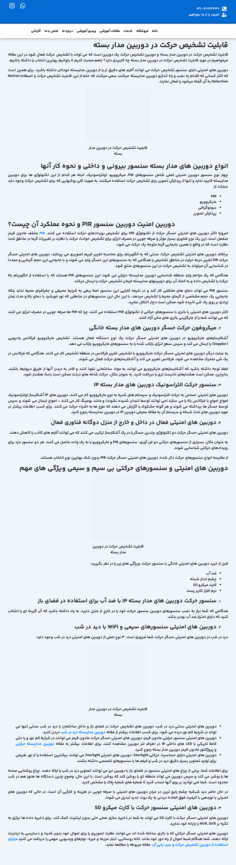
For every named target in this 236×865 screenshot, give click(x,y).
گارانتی (36, 31)
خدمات (128, 31)
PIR (42, 233)
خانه (155, 31)
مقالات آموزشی (109, 31)
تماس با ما (51, 31)
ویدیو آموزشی (86, 31)
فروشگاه (142, 31)
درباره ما (67, 31)
